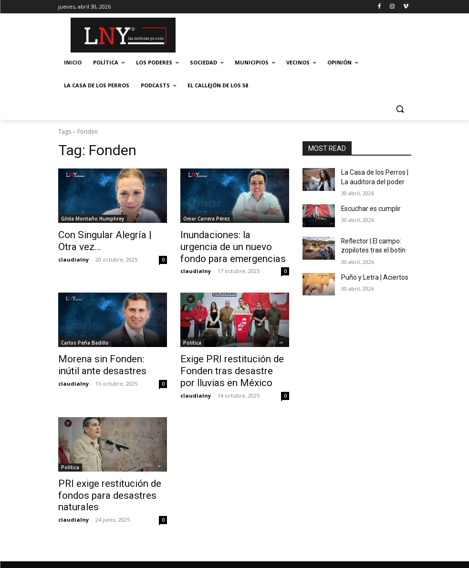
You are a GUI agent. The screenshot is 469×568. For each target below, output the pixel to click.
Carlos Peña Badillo (85, 339)
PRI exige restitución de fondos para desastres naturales (100, 485)
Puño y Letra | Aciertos (370, 271)
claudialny (73, 256)
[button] (400, 108)
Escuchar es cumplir (368, 205)
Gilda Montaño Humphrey (92, 218)
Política (192, 339)
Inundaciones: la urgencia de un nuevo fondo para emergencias (231, 245)
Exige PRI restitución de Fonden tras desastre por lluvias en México (225, 365)
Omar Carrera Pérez (206, 218)
